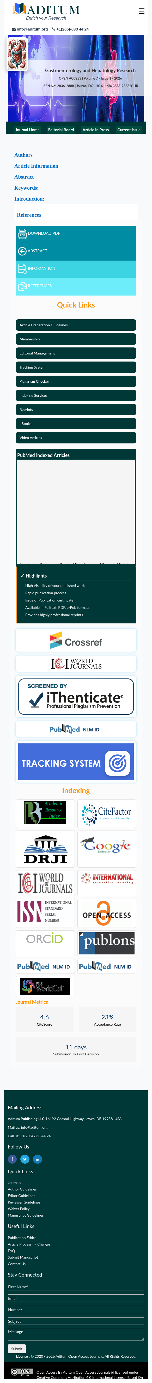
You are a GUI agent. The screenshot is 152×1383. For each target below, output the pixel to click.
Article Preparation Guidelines (44, 325)
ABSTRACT (32, 250)
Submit (16, 1348)
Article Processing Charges (29, 1244)
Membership (30, 339)
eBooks (25, 423)
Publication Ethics (22, 1237)
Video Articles (31, 437)
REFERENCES (35, 285)
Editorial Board (61, 129)
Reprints (26, 409)
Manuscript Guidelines (26, 1215)
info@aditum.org (34, 1127)
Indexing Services (33, 395)
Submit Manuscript (23, 1257)
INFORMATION (36, 268)
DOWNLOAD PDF (39, 233)
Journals (14, 1182)
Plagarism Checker (34, 381)
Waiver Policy (18, 1208)
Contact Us (17, 1263)
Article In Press (96, 129)
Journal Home (27, 129)
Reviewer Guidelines (24, 1202)
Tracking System (32, 367)
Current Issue (129, 129)
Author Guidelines (22, 1189)
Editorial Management (37, 353)
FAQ (11, 1250)
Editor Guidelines (21, 1195)
